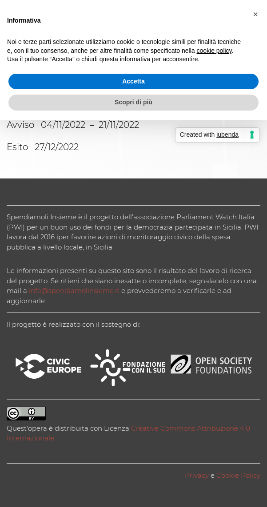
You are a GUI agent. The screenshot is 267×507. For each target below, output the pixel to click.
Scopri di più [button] (133, 102)
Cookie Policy (238, 475)
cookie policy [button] (213, 50)
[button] (255, 14)
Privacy (197, 475)
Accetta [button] (133, 81)
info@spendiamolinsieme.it (74, 290)
